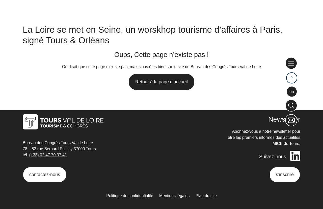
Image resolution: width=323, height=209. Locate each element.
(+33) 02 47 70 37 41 (48, 155)
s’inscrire (285, 174)
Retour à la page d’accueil (161, 81)
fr (291, 78)
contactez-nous (44, 174)
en (291, 91)
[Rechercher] (291, 106)
